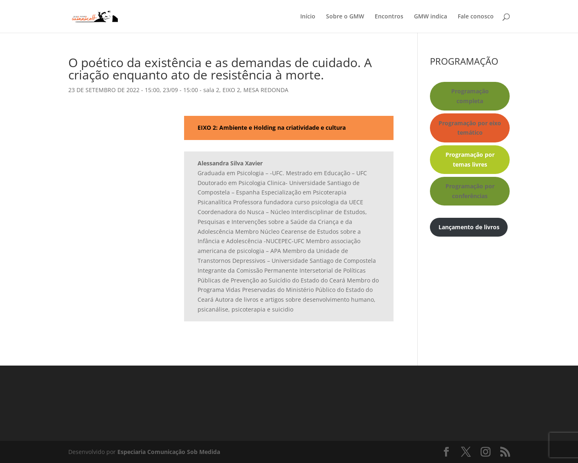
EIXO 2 (231, 90)
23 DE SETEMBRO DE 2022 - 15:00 (114, 90)
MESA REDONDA (265, 90)
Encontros (389, 17)
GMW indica (430, 17)
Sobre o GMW (345, 17)
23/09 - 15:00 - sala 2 (191, 90)
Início (307, 17)
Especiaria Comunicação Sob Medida (168, 452)
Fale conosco (476, 17)
